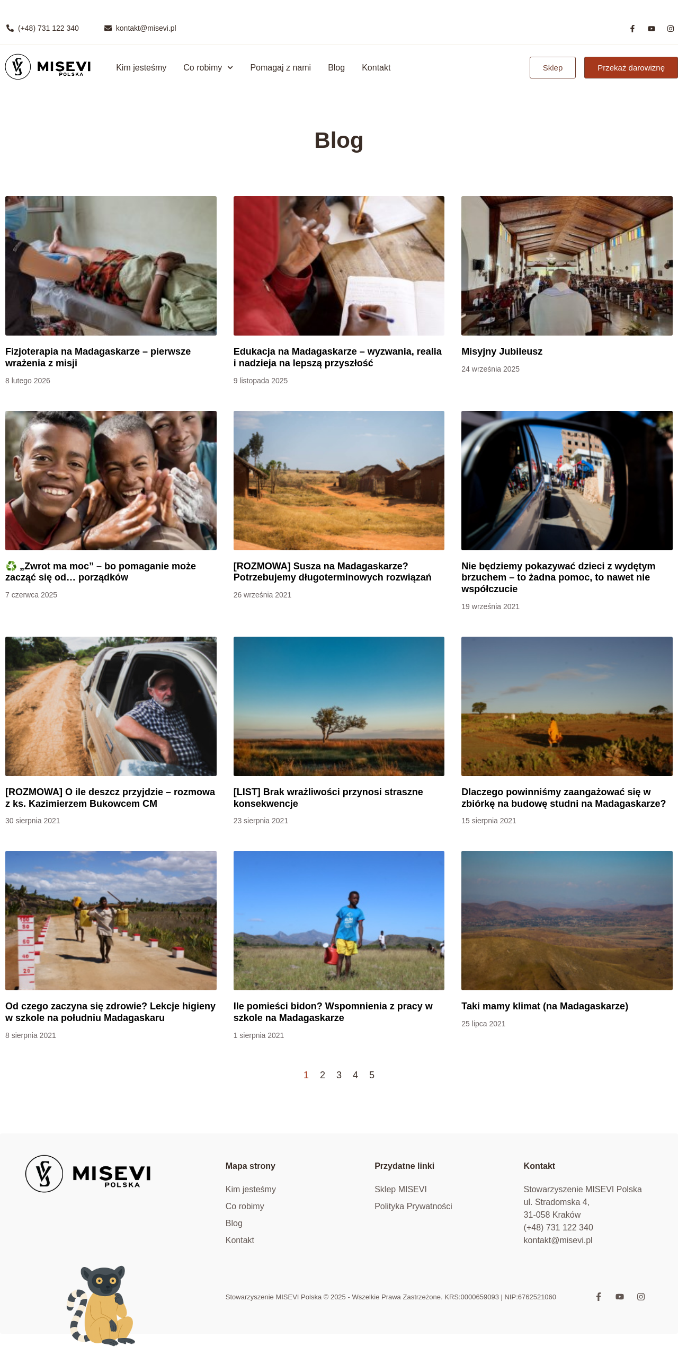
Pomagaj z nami (280, 67)
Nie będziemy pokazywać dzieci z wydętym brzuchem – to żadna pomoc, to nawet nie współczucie (558, 577)
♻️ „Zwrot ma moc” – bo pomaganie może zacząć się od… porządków (100, 572)
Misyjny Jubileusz (501, 351)
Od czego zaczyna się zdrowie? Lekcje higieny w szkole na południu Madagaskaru (110, 1012)
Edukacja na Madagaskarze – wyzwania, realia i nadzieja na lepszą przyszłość (338, 357)
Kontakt (376, 67)
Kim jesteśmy (141, 67)
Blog (336, 67)
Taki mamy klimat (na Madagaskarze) (544, 1006)
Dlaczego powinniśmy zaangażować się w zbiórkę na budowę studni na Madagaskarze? (563, 798)
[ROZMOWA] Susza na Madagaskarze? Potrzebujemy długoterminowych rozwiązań (333, 572)
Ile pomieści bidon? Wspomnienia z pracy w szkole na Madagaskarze (333, 1012)
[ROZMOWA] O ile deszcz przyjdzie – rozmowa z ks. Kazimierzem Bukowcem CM (110, 798)
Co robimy (208, 67)
